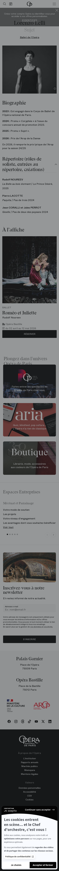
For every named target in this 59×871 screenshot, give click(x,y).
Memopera (29, 770)
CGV (29, 795)
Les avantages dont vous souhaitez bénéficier (29, 523)
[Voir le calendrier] (11, 4)
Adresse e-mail (11, 606)
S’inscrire (29, 639)
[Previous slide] (47, 534)
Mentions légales (29, 774)
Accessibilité (29, 791)
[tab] (29, 164)
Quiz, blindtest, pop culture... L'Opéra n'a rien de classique (29, 426)
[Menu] (54, 4)
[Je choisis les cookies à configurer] (16, 865)
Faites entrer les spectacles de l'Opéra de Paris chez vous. (29, 388)
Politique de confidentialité (19, 855)
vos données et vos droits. (41, 626)
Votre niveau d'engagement (19, 518)
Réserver (29, 334)
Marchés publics (29, 766)
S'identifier (29, 20)
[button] (7, 534)
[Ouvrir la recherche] (4, 4)
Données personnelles (30, 787)
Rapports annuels (29, 762)
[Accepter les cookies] (43, 865)
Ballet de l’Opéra (29, 37)
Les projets (9, 514)
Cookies (29, 799)
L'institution (29, 758)
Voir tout (8, 527)
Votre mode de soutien (16, 510)
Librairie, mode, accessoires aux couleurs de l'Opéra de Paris (29, 465)
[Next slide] (53, 534)
